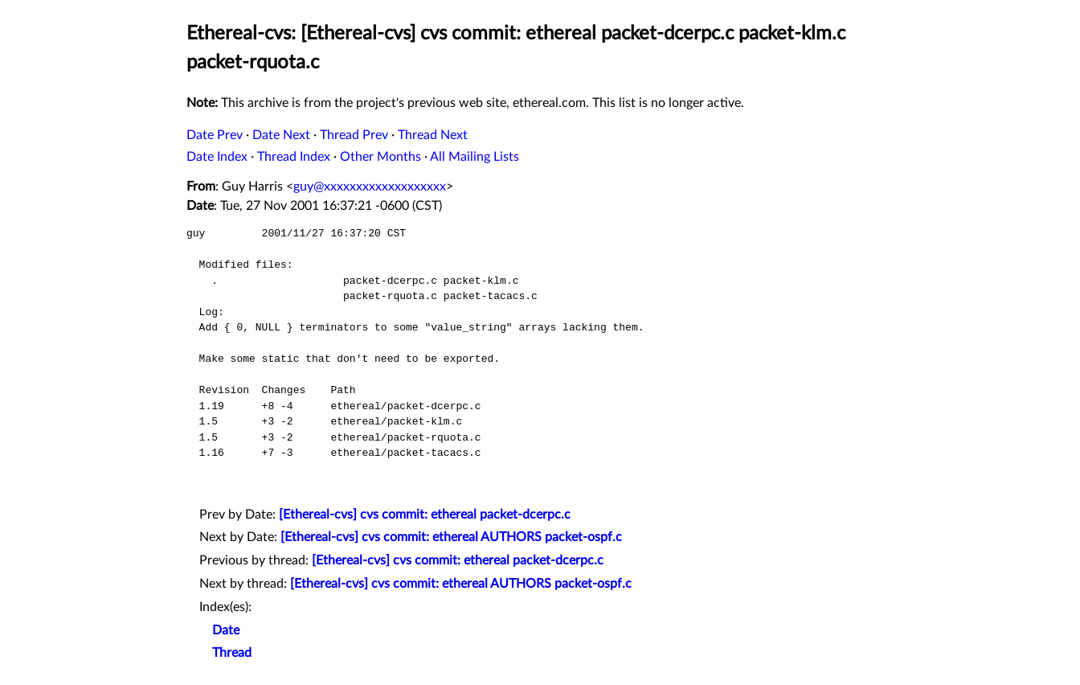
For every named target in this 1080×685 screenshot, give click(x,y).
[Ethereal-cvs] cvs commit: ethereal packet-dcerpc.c (425, 514)
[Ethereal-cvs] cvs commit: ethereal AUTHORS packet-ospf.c (451, 537)
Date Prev (214, 135)
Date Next (281, 135)
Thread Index (293, 156)
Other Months (380, 156)
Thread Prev (354, 135)
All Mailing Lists (474, 156)
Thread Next (433, 135)
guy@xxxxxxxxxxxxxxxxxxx (369, 186)
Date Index (217, 156)
